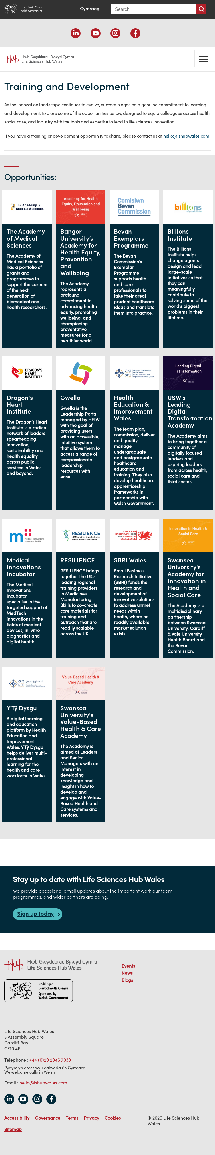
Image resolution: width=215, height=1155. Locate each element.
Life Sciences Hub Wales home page (35, 59)
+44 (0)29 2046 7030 (50, 1060)
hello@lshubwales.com (186, 136)
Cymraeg (89, 8)
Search (201, 9)
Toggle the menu (203, 59)
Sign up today (35, 913)
